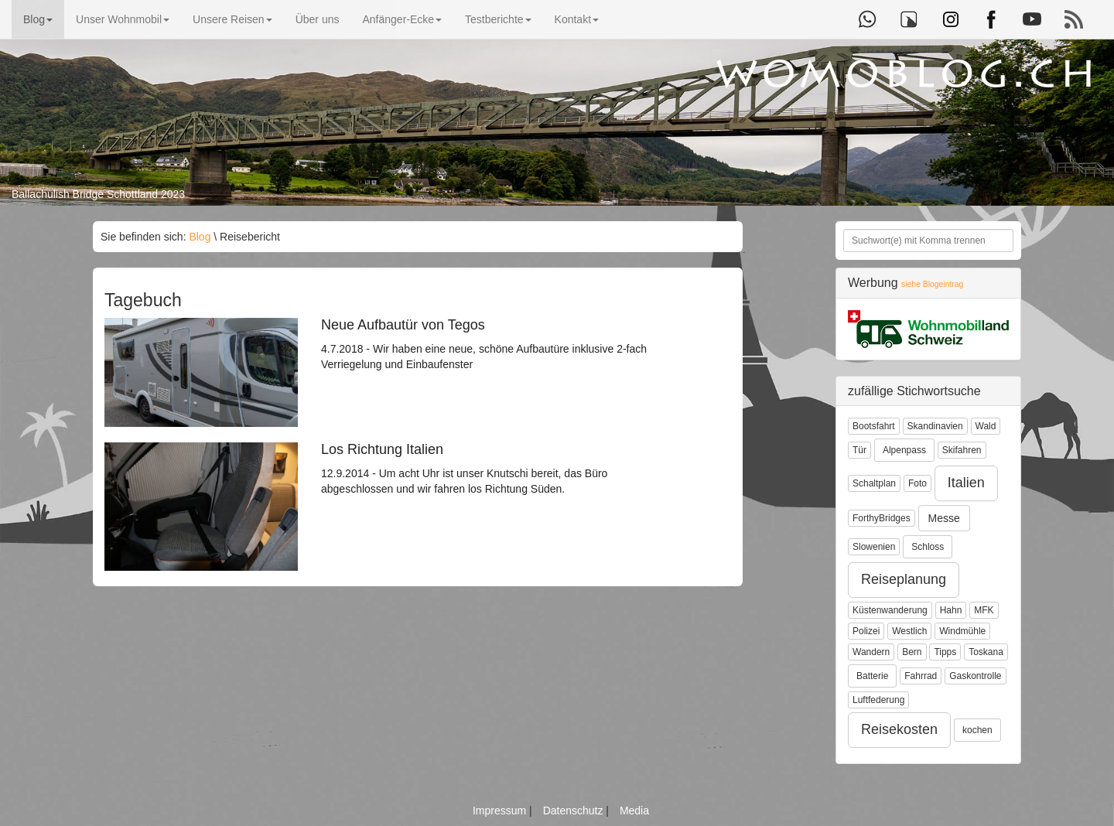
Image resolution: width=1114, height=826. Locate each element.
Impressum (501, 810)
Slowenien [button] (874, 546)
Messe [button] (944, 518)
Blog (38, 19)
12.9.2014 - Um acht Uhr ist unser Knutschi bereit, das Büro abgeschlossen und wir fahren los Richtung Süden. (499, 468)
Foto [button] (917, 483)
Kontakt (577, 19)
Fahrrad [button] (920, 676)
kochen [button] (977, 730)
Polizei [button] (866, 631)
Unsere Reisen (232, 19)
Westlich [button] (909, 631)
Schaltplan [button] (874, 483)
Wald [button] (986, 426)
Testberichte (498, 19)
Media (634, 810)
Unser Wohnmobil (122, 19)
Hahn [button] (951, 610)
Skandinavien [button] (935, 426)
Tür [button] (859, 450)
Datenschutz (575, 810)
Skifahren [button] (962, 450)
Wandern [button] (871, 652)
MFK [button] (983, 610)
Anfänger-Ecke (402, 19)
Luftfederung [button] (878, 700)
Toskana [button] (986, 652)
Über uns (318, 19)
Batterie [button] (872, 676)
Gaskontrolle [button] (975, 676)
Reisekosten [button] (899, 729)
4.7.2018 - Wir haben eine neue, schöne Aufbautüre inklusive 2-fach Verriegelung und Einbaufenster (499, 344)
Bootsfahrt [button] (874, 426)
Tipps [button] (945, 652)
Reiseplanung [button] (903, 579)
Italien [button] (966, 482)
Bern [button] (911, 652)
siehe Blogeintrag (932, 284)
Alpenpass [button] (904, 450)
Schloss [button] (927, 546)
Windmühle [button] (962, 631)
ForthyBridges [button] (882, 518)
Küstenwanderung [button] (890, 610)
